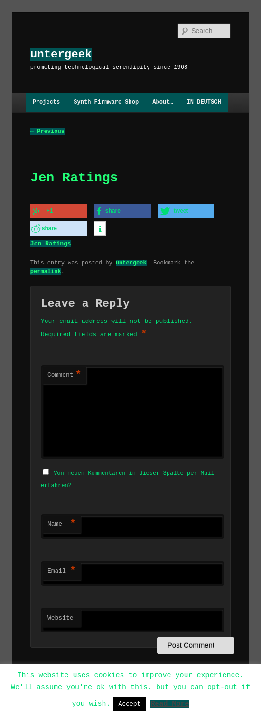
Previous (47, 131)
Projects (46, 102)
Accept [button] (130, 703)
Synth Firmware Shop (106, 102)
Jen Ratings (50, 242)
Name (61, 523)
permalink (45, 270)
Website (60, 617)
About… (162, 102)
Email (61, 570)
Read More (169, 703)
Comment (64, 375)
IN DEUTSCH (204, 102)
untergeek (61, 54)
